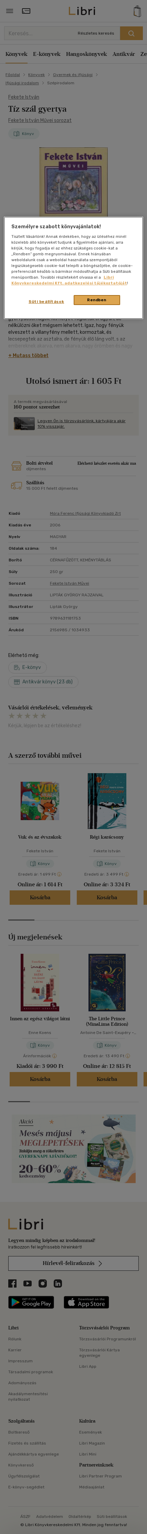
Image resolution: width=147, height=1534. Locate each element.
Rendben (96, 299)
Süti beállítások (46, 301)
